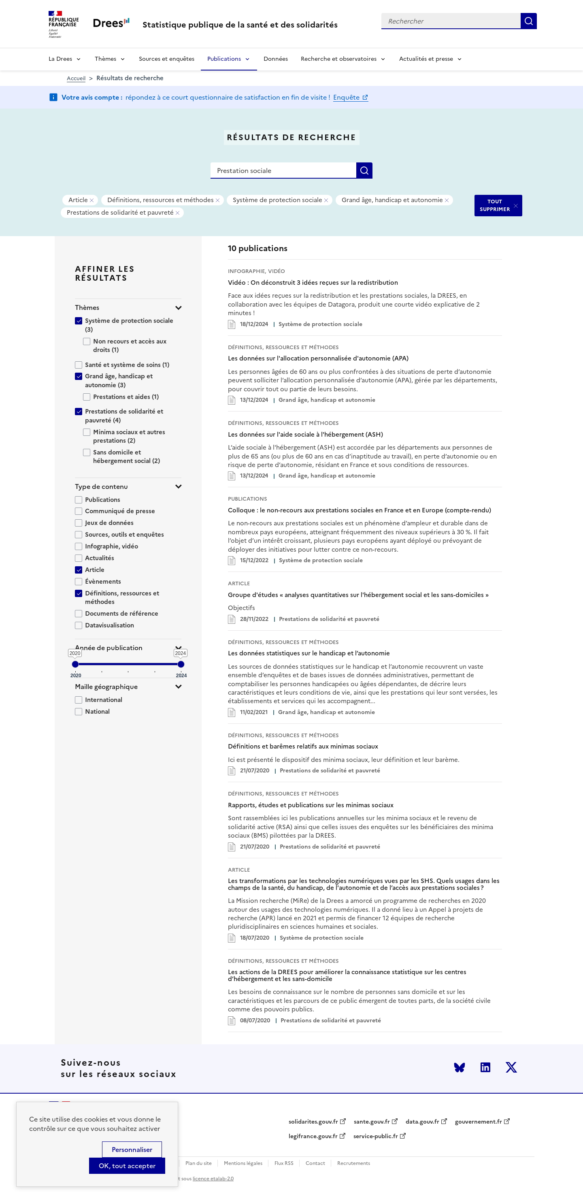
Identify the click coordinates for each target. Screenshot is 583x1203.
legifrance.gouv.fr (313, 1137)
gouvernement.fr (478, 1122)
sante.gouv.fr (372, 1122)
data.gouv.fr (422, 1122)
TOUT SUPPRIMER (495, 205)
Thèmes (105, 59)
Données (276, 59)
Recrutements (353, 1163)
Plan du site (198, 1163)
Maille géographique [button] (106, 686)
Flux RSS (284, 1163)
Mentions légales (243, 1163)
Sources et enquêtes (166, 59)
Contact (315, 1163)
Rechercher (529, 21)
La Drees (60, 59)
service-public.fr (375, 1137)
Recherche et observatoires (339, 59)
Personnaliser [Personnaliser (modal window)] (132, 1149)
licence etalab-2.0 (213, 1178)
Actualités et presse (426, 59)
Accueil (76, 78)
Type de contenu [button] (101, 486)
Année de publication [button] (109, 648)
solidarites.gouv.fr (313, 1122)
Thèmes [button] (87, 307)
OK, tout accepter (127, 1166)
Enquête (347, 97)
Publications (224, 59)
